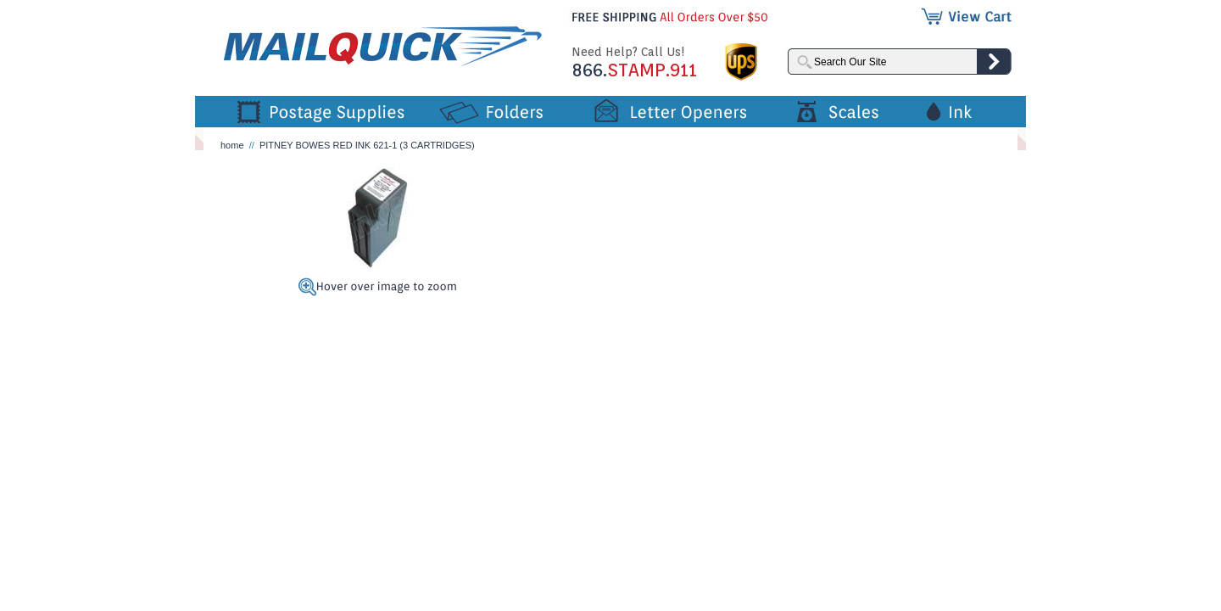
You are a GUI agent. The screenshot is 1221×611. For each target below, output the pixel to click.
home (232, 145)
